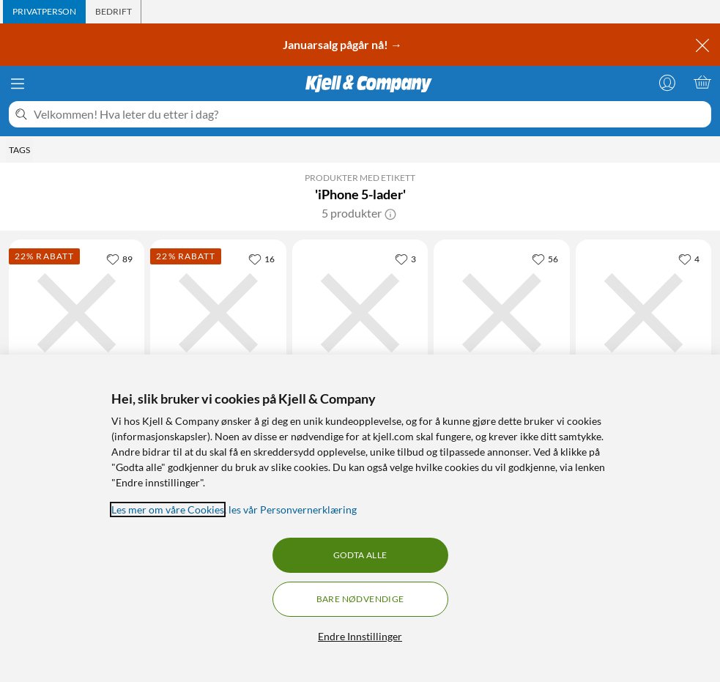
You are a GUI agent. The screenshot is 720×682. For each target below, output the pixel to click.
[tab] (44, 11)
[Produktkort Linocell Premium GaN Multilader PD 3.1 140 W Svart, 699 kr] (76, 313)
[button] (390, 213)
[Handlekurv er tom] (702, 82)
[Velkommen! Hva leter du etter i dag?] (369, 114)
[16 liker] (261, 258)
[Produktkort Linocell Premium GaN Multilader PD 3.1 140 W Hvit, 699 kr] (218, 313)
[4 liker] (688, 258)
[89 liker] (119, 258)
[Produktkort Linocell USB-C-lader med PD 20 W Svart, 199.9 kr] (360, 313)
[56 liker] (545, 258)
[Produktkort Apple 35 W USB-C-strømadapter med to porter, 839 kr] (643, 313)
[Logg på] (667, 82)
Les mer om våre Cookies (167, 509)
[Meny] (17, 83)
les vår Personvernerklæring (293, 509)
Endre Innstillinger (360, 636)
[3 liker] (405, 258)
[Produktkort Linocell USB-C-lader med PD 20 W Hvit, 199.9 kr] (501, 313)
